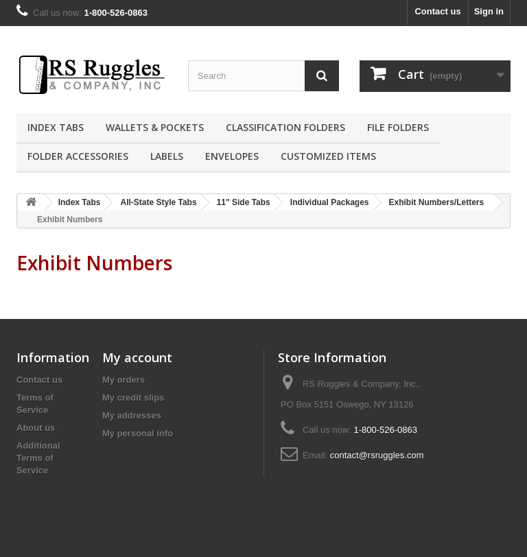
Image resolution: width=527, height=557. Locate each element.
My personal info (137, 433)
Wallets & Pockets (155, 127)
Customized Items (328, 156)
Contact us (437, 11)
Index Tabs (55, 127)
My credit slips (133, 397)
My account (137, 357)
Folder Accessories (77, 156)
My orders (123, 380)
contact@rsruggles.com (377, 455)
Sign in (489, 11)
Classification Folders (285, 127)
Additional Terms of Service (38, 457)
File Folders (398, 127)
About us (35, 428)
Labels (166, 156)
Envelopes (232, 156)
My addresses (131, 415)
